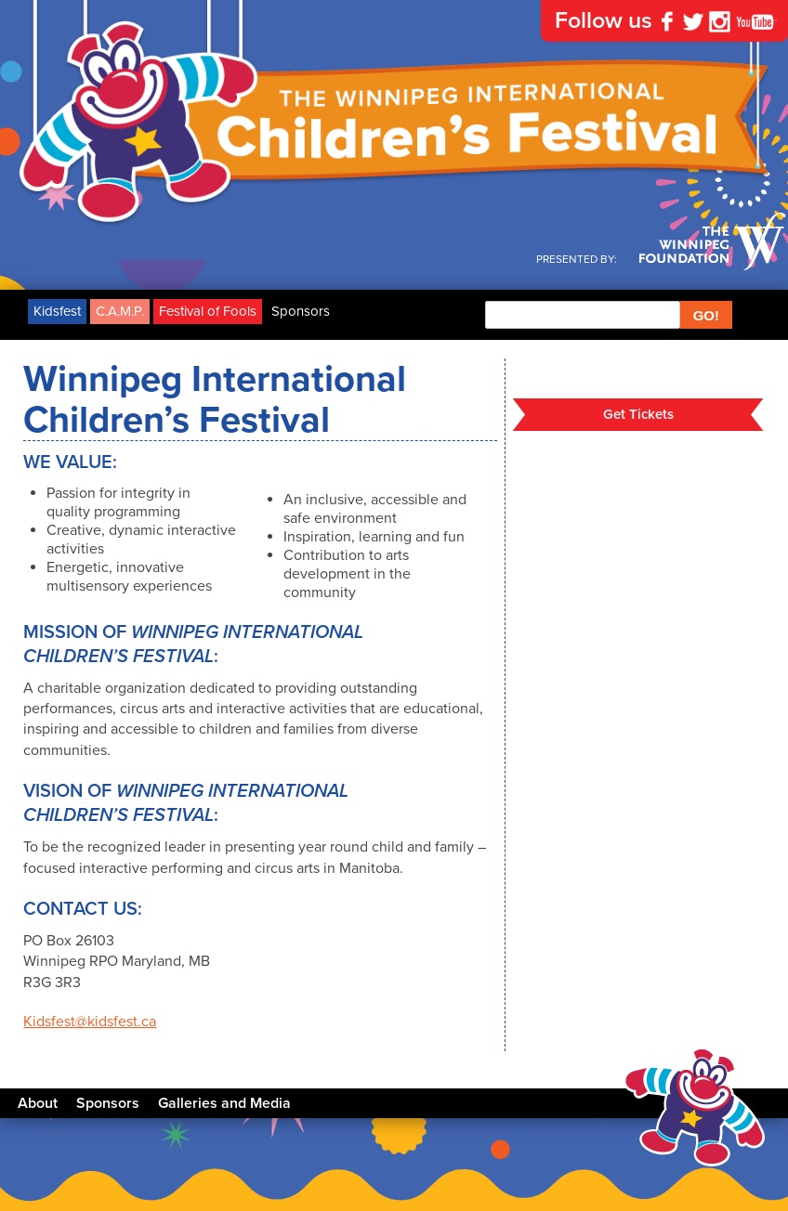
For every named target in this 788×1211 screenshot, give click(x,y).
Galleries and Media (224, 1103)
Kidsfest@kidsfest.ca (89, 1021)
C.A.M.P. (120, 311)
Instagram (719, 21)
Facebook (667, 21)
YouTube (756, 21)
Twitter (693, 21)
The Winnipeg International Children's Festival (394, 126)
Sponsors (300, 311)
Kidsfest (57, 311)
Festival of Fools (207, 311)
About (38, 1103)
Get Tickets (638, 414)
